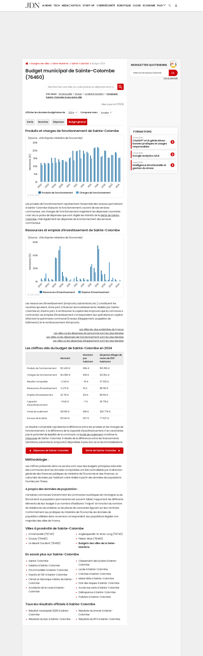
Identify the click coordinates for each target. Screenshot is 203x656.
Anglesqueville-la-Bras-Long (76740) (101, 534)
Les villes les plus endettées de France (101, 329)
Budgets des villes (40, 63)
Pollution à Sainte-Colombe (95, 597)
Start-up (89, 5)
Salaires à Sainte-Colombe (44, 565)
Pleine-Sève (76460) (91, 538)
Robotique (124, 5)
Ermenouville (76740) (41, 534)
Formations (142, 131)
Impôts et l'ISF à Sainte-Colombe (48, 574)
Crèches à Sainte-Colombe (95, 574)
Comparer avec (89, 112)
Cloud (137, 5)
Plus (161, 5)
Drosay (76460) (38, 538)
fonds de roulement (91, 434)
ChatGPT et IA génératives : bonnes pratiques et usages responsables (149, 142)
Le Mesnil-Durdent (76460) (45, 543)
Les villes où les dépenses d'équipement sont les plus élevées (88, 341)
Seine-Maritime (60, 63)
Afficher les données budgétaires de (45, 112)
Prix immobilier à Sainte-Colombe (48, 570)
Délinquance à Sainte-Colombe (97, 592)
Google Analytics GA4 (145, 154)
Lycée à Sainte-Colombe (93, 569)
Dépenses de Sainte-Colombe (49, 450)
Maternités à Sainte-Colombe (96, 578)
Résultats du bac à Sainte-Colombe (49, 619)
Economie (149, 5)
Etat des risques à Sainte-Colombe (99, 583)
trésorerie (31, 438)
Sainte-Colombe (80, 63)
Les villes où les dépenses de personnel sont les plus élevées (89, 333)
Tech (56, 5)
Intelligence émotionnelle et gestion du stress (149, 165)
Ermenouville (65, 94)
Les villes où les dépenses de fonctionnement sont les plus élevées (85, 337)
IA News (47, 5)
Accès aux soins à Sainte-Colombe (99, 587)
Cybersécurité (106, 5)
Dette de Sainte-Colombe (103, 450)
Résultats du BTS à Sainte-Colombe (99, 619)
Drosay (78, 94)
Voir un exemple (171, 78)
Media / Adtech (71, 5)
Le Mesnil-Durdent (94, 94)
